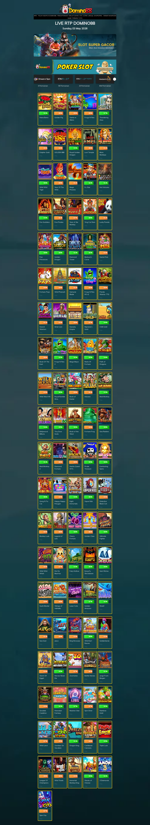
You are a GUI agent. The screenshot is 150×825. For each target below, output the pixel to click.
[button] (114, 79)
